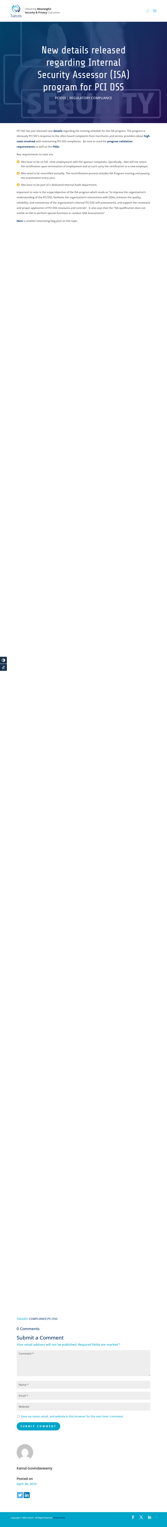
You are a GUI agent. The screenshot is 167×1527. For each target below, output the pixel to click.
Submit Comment (38, 1426)
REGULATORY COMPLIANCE (90, 98)
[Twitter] (20, 1495)
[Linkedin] (27, 1495)
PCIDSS (60, 98)
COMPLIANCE (38, 1319)
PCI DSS (52, 1319)
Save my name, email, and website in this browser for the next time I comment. (72, 1416)
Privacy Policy (58, 1517)
